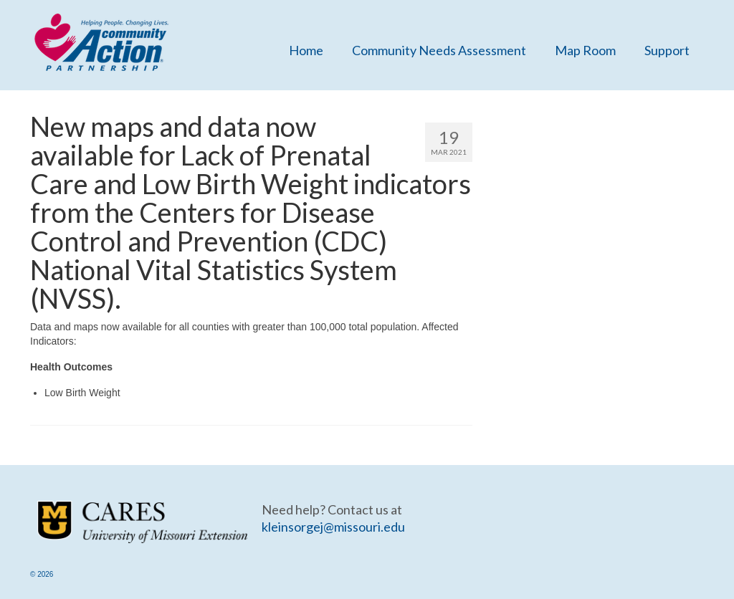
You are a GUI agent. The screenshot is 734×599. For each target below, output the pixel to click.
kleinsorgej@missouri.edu (333, 527)
